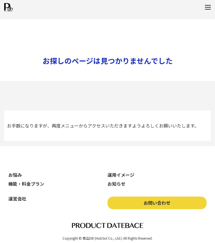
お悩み (15, 174)
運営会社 (17, 198)
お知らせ (116, 183)
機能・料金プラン (26, 183)
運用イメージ (121, 174)
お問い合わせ (157, 202)
